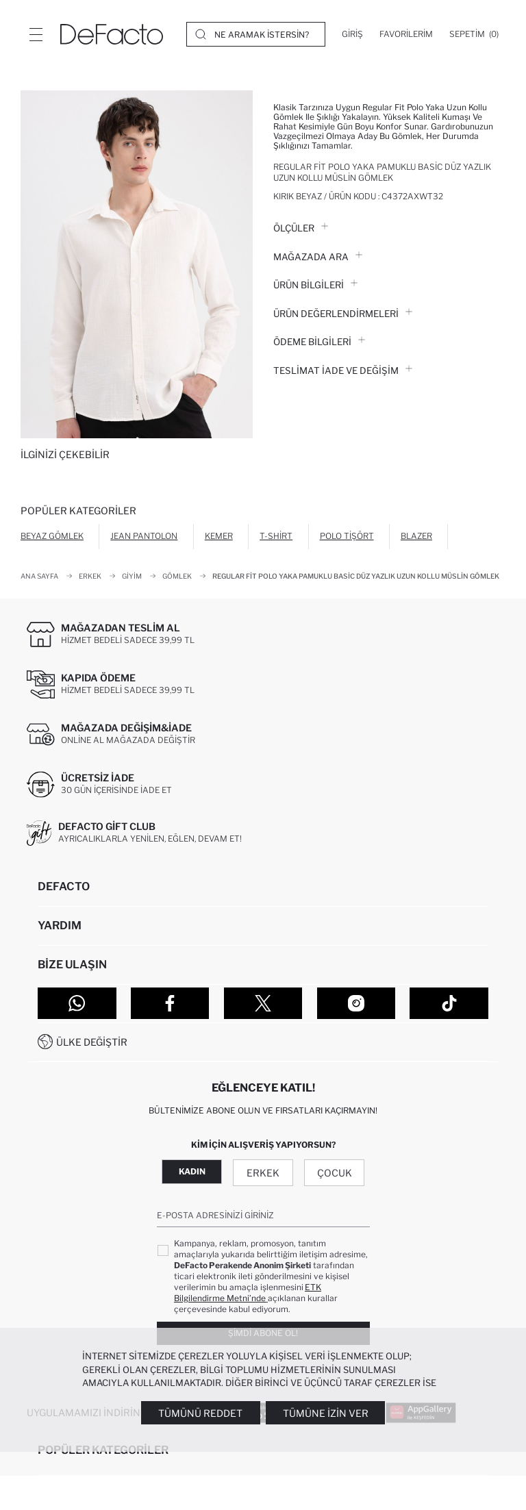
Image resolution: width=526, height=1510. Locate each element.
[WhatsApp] (77, 1003)
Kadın (192, 1171)
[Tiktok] (449, 1003)
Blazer (416, 536)
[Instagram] (356, 1003)
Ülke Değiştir (91, 1042)
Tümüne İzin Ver (325, 1413)
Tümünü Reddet (200, 1413)
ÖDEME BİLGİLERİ (319, 341)
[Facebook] (170, 1003)
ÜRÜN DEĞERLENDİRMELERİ (342, 313)
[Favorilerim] (406, 34)
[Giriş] (352, 34)
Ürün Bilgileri (315, 284)
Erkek (263, 1173)
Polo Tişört (347, 536)
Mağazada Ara (317, 256)
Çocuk (334, 1173)
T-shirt (276, 536)
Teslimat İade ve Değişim (342, 370)
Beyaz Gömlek (52, 536)
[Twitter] (263, 1003)
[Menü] (35, 34)
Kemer (219, 536)
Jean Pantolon (143, 536)
